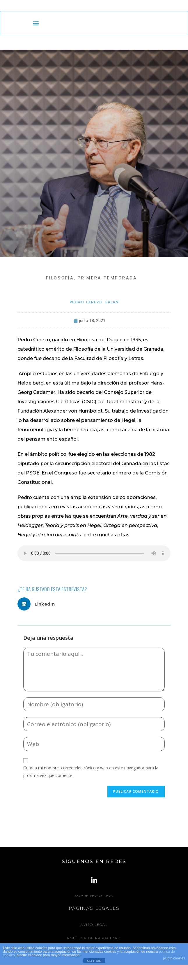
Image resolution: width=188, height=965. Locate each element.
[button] (35, 23)
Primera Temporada (107, 278)
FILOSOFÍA (60, 278)
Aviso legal (94, 925)
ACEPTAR (93, 961)
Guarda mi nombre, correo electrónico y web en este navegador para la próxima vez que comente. (90, 771)
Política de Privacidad (94, 938)
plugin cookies (174, 958)
